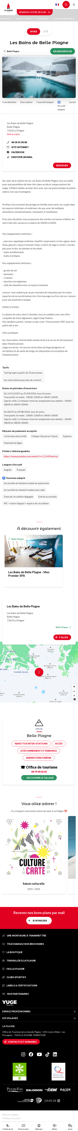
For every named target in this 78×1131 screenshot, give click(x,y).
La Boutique (12, 952)
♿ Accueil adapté (61, 106)
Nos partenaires (15, 993)
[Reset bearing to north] (74, 695)
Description (26, 102)
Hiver (33, 31)
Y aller (63, 637)
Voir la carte (13, 134)
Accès (59, 743)
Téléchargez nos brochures (23, 944)
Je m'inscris (40, 920)
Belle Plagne (16, 539)
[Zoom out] (74, 691)
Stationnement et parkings (38, 750)
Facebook (15, 152)
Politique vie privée (11, 1118)
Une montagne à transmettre (24, 935)
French (57, 5)
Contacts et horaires (22, 1041)
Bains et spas (44, 18)
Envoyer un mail (20, 157)
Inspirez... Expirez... (25, 18)
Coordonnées (9, 102)
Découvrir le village (40, 777)
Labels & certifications (19, 985)
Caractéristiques (45, 102)
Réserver (62, 165)
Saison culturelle (34, 883)
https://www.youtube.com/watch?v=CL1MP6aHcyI (31, 456)
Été (46, 31)
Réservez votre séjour (34, 12)
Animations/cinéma (38, 757)
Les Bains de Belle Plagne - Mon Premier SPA (28, 573)
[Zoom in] (74, 686)
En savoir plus (62, 51)
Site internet (18, 147)
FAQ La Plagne (13, 968)
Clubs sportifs (14, 977)
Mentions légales (10, 1114)
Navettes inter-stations (31, 743)
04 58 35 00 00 (17, 142)
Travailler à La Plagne (19, 960)
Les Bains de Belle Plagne (63, 18)
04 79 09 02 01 (39, 771)
